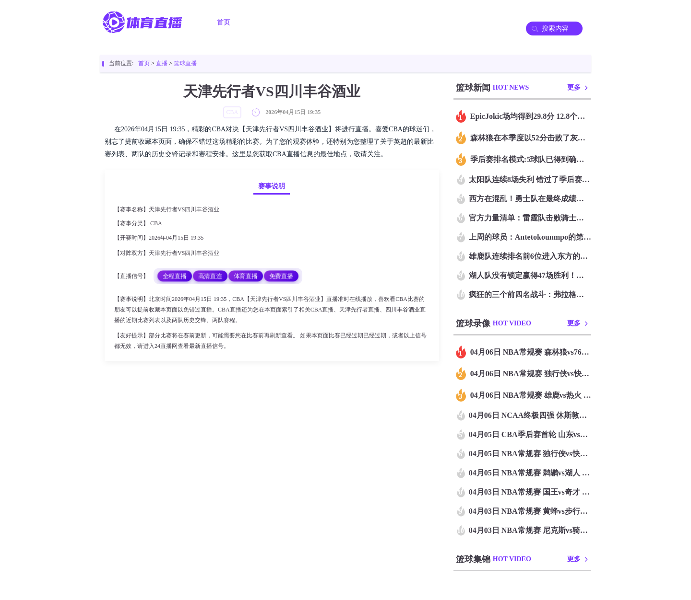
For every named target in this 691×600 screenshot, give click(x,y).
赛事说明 (271, 186)
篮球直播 (324, 22)
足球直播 (270, 22)
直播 (161, 63)
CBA (156, 223)
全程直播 (174, 275)
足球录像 (378, 22)
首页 (223, 22)
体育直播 (245, 275)
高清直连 (210, 275)
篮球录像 (431, 22)
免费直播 (281, 275)
